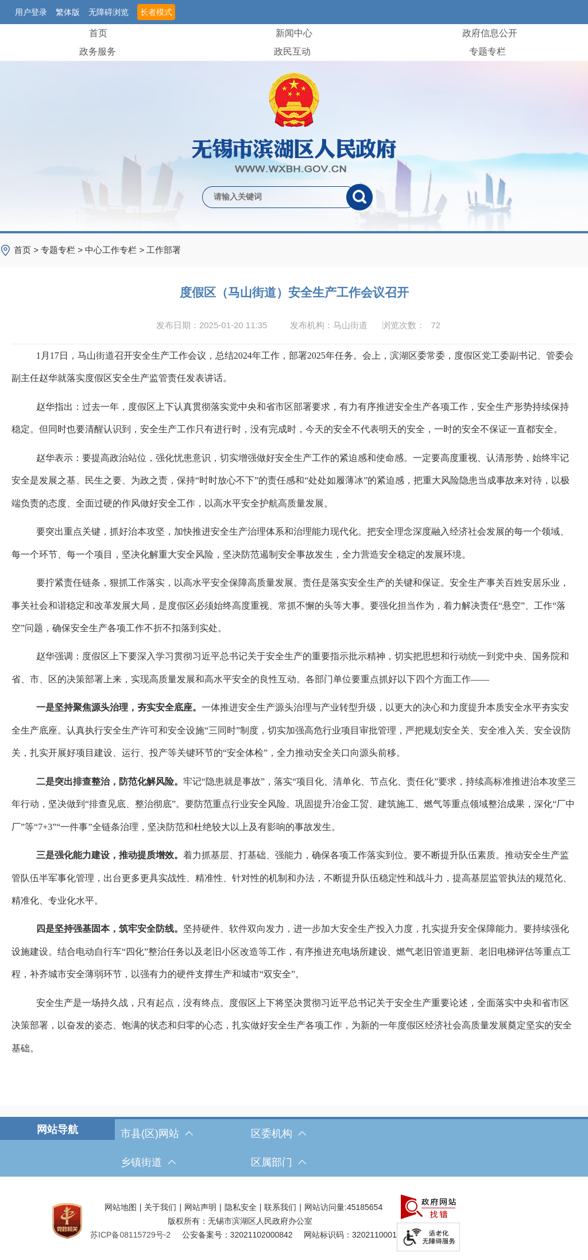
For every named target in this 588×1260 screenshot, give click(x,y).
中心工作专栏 (111, 250)
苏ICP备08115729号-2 (130, 1234)
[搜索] (359, 197)
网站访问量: (325, 1207)
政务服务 (97, 51)
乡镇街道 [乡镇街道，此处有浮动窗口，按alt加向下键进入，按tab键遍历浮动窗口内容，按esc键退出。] (148, 1162)
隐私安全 (241, 1207)
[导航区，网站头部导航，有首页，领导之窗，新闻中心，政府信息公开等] (294, 42)
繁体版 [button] (68, 12)
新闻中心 (294, 33)
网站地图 (121, 1207)
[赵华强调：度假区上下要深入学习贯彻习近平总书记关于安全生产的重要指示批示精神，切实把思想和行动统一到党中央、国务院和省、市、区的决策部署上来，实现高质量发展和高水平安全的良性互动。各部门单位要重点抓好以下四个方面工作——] (294, 667)
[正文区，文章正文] (294, 686)
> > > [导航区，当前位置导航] (97, 250)
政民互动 (292, 51)
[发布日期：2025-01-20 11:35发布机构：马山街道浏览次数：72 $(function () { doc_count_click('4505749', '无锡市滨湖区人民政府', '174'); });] (294, 325)
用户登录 (31, 12)
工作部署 (163, 250)
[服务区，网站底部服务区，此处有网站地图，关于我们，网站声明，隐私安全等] (294, 1221)
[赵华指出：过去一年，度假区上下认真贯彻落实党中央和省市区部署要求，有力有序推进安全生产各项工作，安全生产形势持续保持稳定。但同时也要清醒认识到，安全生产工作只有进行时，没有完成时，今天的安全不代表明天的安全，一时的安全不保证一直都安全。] (294, 418)
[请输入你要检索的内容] (274, 197)
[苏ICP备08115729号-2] (130, 1234)
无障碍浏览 (108, 12)
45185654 (364, 1207)
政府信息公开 (489, 33)
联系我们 (280, 1207)
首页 (98, 33)
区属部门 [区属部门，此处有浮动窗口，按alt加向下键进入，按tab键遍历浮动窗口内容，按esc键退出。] (278, 1162)
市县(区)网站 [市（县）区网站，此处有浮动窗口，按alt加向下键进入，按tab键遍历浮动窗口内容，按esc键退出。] (157, 1133)
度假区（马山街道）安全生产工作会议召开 (294, 292)
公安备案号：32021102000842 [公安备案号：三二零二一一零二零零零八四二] (237, 1234)
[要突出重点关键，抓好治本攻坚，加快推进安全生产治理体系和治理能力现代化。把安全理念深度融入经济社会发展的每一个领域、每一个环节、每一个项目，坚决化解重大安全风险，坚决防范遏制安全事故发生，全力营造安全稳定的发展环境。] (294, 543)
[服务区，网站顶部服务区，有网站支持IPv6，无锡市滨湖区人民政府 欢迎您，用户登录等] (294, 12)
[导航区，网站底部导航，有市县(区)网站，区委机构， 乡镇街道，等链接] (294, 1148)
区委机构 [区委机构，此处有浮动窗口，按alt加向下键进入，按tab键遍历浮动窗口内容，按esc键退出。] (278, 1133)
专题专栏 (487, 51)
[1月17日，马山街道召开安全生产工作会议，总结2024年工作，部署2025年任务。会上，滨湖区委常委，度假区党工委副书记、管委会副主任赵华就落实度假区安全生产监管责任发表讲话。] (294, 367)
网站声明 (200, 1207)
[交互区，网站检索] (294, 178)
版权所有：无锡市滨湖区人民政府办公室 (240, 1221)
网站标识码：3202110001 (350, 1234)
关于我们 (160, 1207)
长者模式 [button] (156, 12)
